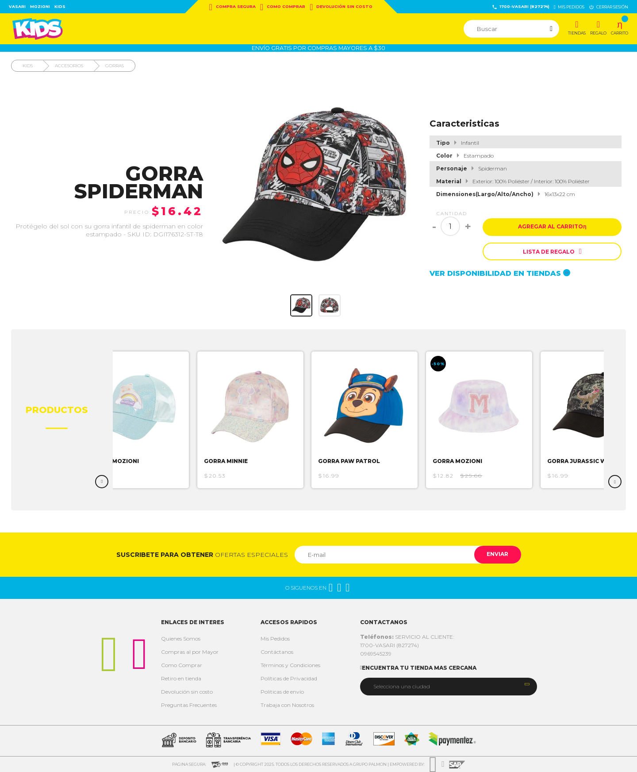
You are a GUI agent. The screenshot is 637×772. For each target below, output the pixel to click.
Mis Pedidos (275, 638)
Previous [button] (101, 481)
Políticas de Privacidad (289, 678)
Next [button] (615, 481)
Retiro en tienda (181, 678)
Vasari (17, 6)
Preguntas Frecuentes (189, 705)
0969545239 (375, 653)
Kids (59, 6)
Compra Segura (232, 7)
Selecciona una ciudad (401, 686)
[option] (138, 419)
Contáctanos (277, 651)
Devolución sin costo (341, 7)
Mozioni (40, 6)
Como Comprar (282, 7)
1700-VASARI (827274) (520, 7)
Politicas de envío (282, 691)
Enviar (497, 554)
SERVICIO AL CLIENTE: (407, 636)
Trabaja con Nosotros (287, 705)
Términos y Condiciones (290, 665)
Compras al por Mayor (190, 651)
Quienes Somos (180, 638)
